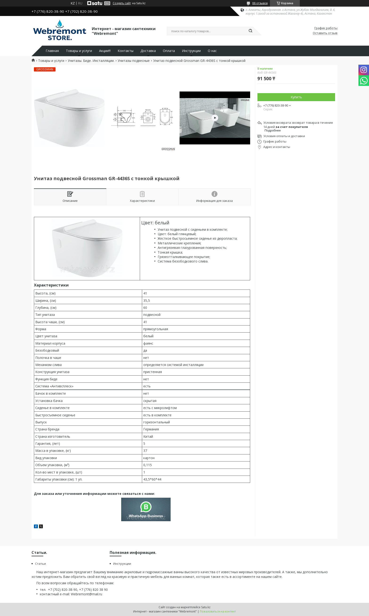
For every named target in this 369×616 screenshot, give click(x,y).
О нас (212, 50)
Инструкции (191, 50)
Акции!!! (105, 50)
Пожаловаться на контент (218, 611)
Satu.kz (205, 607)
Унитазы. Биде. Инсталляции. (91, 61)
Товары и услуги (79, 50)
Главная (52, 50)
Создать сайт (122, 3)
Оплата (169, 50)
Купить (296, 97)
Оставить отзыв (325, 33)
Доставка (148, 50)
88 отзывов (260, 3)
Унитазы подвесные (134, 61)
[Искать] (250, 31)
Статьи (40, 563)
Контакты (125, 50)
